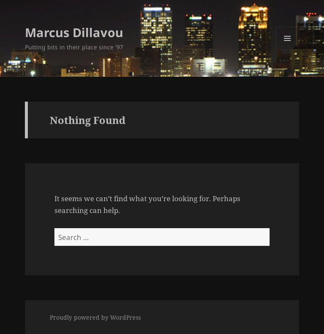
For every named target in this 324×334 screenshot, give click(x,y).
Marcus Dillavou (74, 32)
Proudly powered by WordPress (95, 317)
